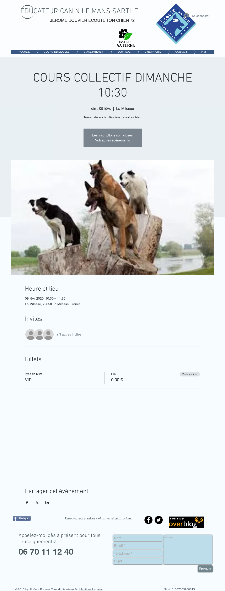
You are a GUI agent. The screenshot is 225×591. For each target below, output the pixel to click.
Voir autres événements (112, 140)
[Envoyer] (205, 568)
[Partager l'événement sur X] (37, 502)
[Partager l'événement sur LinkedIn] (47, 502)
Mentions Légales (91, 589)
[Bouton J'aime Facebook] (39, 528)
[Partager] (22, 518)
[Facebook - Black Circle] (148, 520)
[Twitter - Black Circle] (159, 520)
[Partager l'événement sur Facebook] (27, 502)
